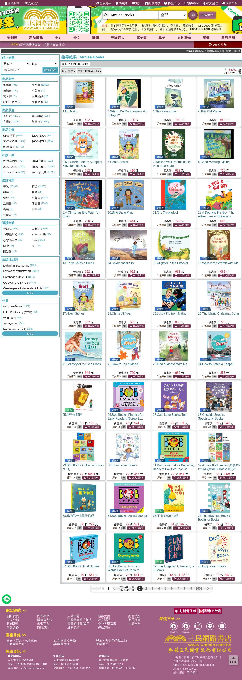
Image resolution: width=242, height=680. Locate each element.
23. (170, 364)
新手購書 (134, 620)
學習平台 (230, 3)
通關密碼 (13, 623)
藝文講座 (210, 3)
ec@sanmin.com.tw (32, 668)
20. (218, 313)
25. (72, 414)
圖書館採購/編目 (78, 623)
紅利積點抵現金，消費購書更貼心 (38, 44)
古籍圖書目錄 (16, 644)
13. (78, 263)
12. (216, 216)
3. (165, 111)
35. (167, 515)
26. (127, 418)
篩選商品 (50, 70)
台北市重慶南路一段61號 (113, 660)
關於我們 (13, 616)
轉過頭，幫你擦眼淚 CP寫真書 (160, 25)
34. (128, 515)
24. (216, 364)
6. (118, 162)
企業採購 (12, 3)
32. (219, 469)
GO (193, 14)
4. (209, 111)
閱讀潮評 (43, 627)
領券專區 (191, 3)
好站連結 (104, 627)
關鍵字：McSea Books (75, 63)
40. (212, 566)
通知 (136, 3)
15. (170, 263)
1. (70, 111)
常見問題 (104, 620)
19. (169, 313)
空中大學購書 (107, 623)
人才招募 (73, 616)
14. (121, 263)
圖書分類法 (44, 620)
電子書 (141, 38)
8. (214, 162)
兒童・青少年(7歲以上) (111, 640)
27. (170, 414)
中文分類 (13, 620)
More (30, 292)
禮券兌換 (104, 616)
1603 (199, 588)
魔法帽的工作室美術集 (123, 29)
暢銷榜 (12, 38)
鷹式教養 (188, 25)
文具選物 (184, 38)
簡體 (95, 38)
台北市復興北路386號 (20, 660)
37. (81, 566)
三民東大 (117, 38)
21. (82, 364)
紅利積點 (134, 616)
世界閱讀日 (148, 29)
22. (124, 364)
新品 (36, 38)
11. (165, 212)
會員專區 (104, 3)
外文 (76, 38)
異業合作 (13, 627)
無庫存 (71, 124)
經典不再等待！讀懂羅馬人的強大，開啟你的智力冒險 (224, 51)
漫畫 (206, 38)
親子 (161, 38)
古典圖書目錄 (60, 644)
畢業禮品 (102, 644)
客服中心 (172, 3)
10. (120, 212)
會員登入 (31, 3)
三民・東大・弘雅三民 (22, 640)
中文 (58, 38)
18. (119, 313)
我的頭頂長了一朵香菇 (124, 25)
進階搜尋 (207, 15)
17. (74, 313)
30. (122, 465)
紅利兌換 (153, 3)
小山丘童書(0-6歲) (63, 640)
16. (218, 263)
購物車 (122, 3)
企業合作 (134, 623)
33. (78, 515)
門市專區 (43, 616)
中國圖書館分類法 (79, 620)
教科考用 (228, 38)
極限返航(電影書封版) (172, 29)
